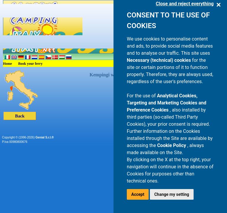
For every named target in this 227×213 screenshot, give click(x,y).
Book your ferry (30, 64)
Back (20, 116)
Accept (137, 194)
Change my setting (171, 194)
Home (7, 64)
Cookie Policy (172, 145)
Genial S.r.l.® (44, 137)
